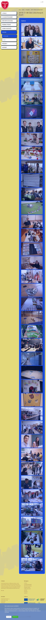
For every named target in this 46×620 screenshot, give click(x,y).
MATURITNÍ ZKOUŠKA (7, 21)
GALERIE (4, 32)
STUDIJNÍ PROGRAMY (7, 17)
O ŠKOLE (4, 13)
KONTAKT (4, 47)
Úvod (20, 9)
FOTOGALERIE (5, 36)
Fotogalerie (28, 9)
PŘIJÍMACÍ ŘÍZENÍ (6, 24)
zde (8, 612)
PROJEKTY (4, 43)
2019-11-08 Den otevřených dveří (37, 9)
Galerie (23, 9)
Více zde (2, 590)
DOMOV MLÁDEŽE (6, 28)
